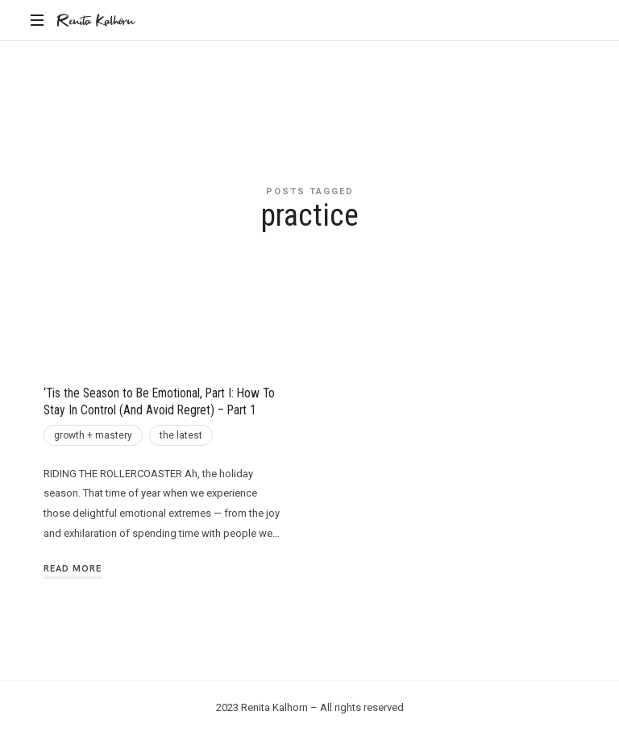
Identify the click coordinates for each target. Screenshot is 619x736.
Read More (73, 568)
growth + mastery (93, 435)
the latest (181, 435)
